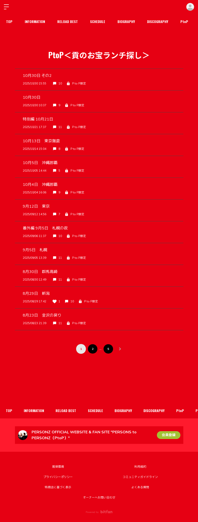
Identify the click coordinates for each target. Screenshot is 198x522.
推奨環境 (58, 467)
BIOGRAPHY (126, 21)
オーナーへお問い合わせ (99, 497)
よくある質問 (140, 487)
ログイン (190, 7)
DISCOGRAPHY (157, 21)
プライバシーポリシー (58, 477)
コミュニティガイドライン (140, 477)
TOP (9, 21)
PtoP (184, 21)
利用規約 (140, 467)
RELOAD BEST (67, 21)
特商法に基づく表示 (58, 487)
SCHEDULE (97, 21)
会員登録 (168, 435)
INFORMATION (35, 21)
